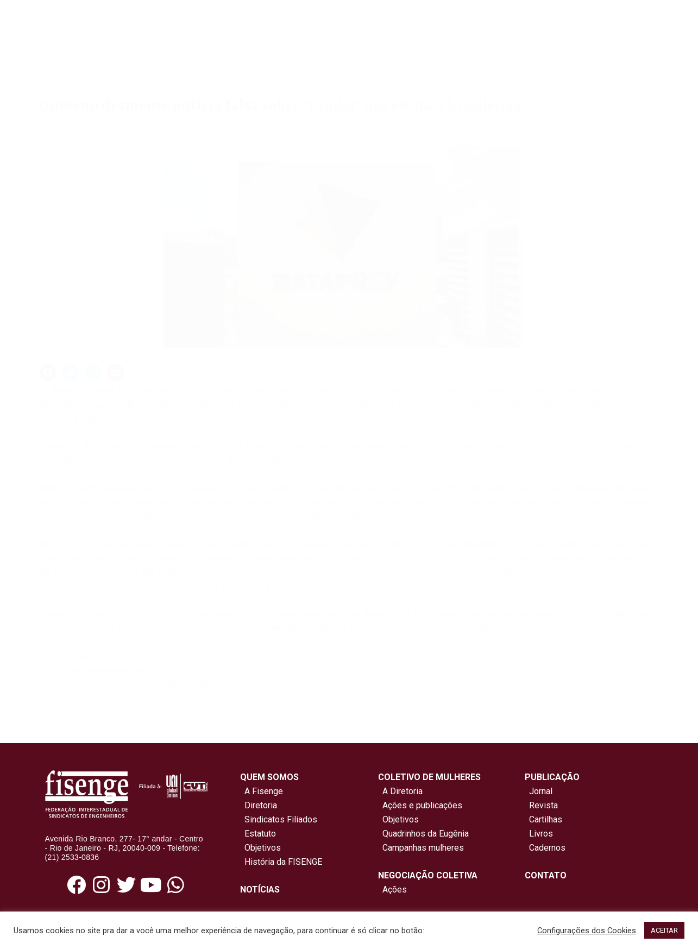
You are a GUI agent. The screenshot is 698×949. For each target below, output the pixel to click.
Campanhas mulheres (421, 848)
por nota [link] (158, 572)
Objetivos (260, 848)
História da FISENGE (281, 862)
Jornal (540, 791)
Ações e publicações (420, 805)
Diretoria (258, 805)
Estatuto (258, 833)
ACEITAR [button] (664, 930)
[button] (48, 372)
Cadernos (547, 848)
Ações (392, 889)
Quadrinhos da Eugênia (423, 833)
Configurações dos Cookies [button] (586, 930)
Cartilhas (545, 819)
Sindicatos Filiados (278, 819)
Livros (541, 833)
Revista (543, 805)
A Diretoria (400, 791)
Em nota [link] (478, 544)
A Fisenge (261, 791)
